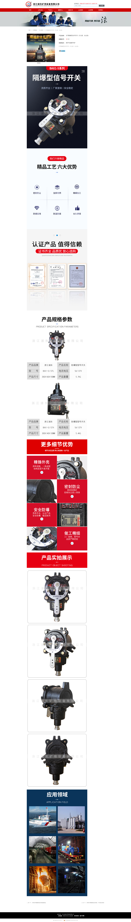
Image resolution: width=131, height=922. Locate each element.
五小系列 (41, 30)
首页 (29, 30)
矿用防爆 (35, 30)
